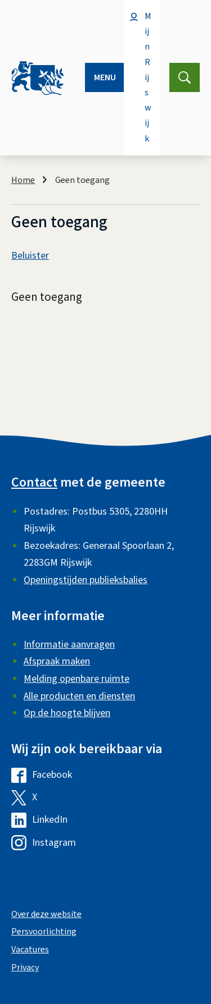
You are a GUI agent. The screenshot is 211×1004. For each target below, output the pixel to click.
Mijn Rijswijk (148, 77)
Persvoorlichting (44, 931)
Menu (105, 77)
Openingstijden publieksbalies (85, 580)
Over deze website (46, 914)
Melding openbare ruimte (76, 679)
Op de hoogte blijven (67, 713)
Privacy (25, 967)
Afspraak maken (57, 661)
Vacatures (30, 949)
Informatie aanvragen (69, 645)
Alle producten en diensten (79, 696)
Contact (34, 482)
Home (23, 180)
